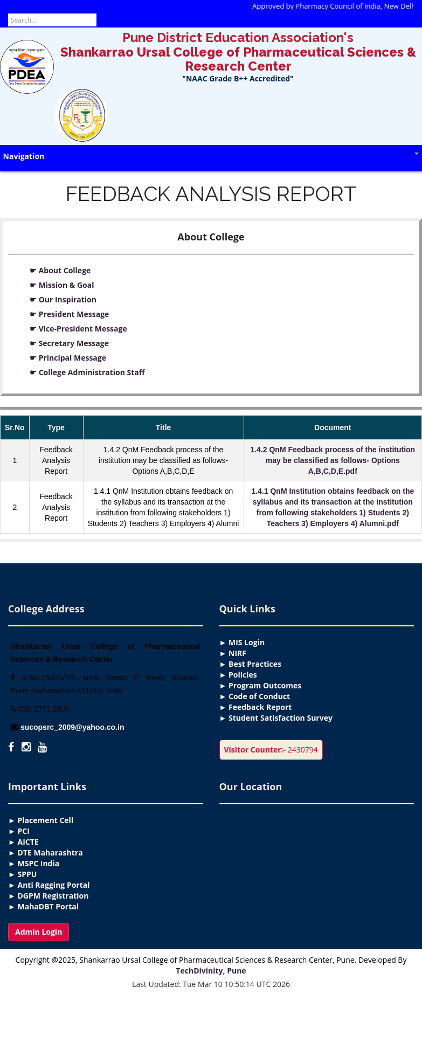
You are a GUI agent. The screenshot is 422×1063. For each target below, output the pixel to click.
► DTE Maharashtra (45, 852)
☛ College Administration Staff (87, 372)
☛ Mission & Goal (62, 285)
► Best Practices (250, 664)
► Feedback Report (255, 707)
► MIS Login (242, 642)
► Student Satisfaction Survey (276, 718)
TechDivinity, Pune (211, 970)
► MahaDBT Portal (43, 906)
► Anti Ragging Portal (49, 885)
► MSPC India (33, 863)
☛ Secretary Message (69, 343)
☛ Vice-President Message (78, 328)
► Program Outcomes (260, 685)
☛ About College (60, 270)
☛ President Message (69, 314)
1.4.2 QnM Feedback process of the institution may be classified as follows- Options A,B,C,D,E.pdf (332, 460)
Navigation (210, 156)
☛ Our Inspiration (63, 299)
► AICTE (23, 842)
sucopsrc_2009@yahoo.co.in (72, 727)
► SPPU (22, 874)
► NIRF (232, 653)
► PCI (19, 831)
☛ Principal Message (68, 358)
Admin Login (38, 932)
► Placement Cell (40, 820)
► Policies (238, 674)
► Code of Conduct (254, 696)
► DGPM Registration (48, 896)
